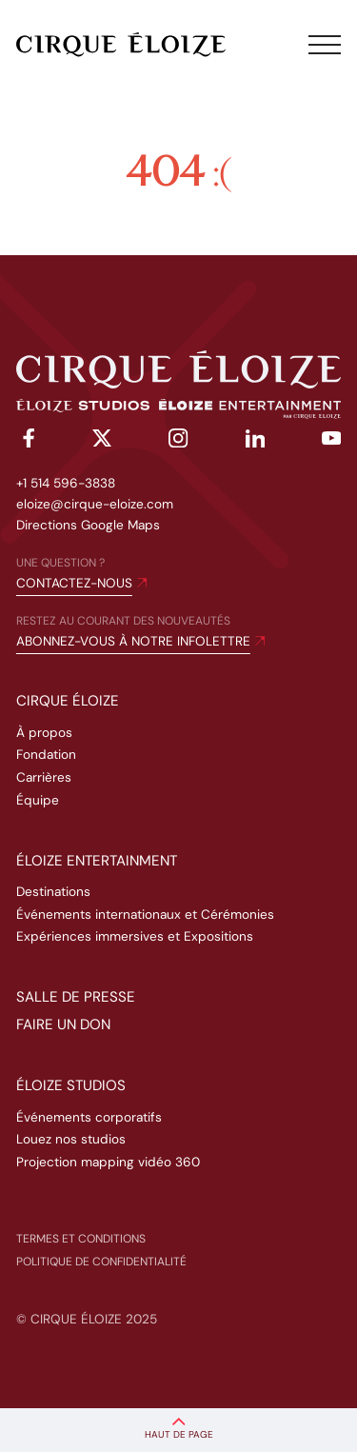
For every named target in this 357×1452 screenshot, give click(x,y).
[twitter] (101, 441)
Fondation (46, 754)
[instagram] (178, 441)
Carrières (43, 777)
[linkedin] (255, 441)
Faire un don (63, 1024)
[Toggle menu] (324, 44)
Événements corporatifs (89, 1117)
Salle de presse (75, 996)
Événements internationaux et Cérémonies (145, 914)
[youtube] (331, 441)
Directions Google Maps (88, 525)
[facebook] (25, 441)
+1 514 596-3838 (65, 483)
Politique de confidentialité (101, 1261)
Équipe (37, 800)
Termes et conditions (81, 1238)
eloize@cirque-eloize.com (94, 504)
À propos (44, 733)
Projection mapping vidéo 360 (108, 1162)
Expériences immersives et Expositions (134, 936)
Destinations (53, 892)
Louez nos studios (71, 1139)
